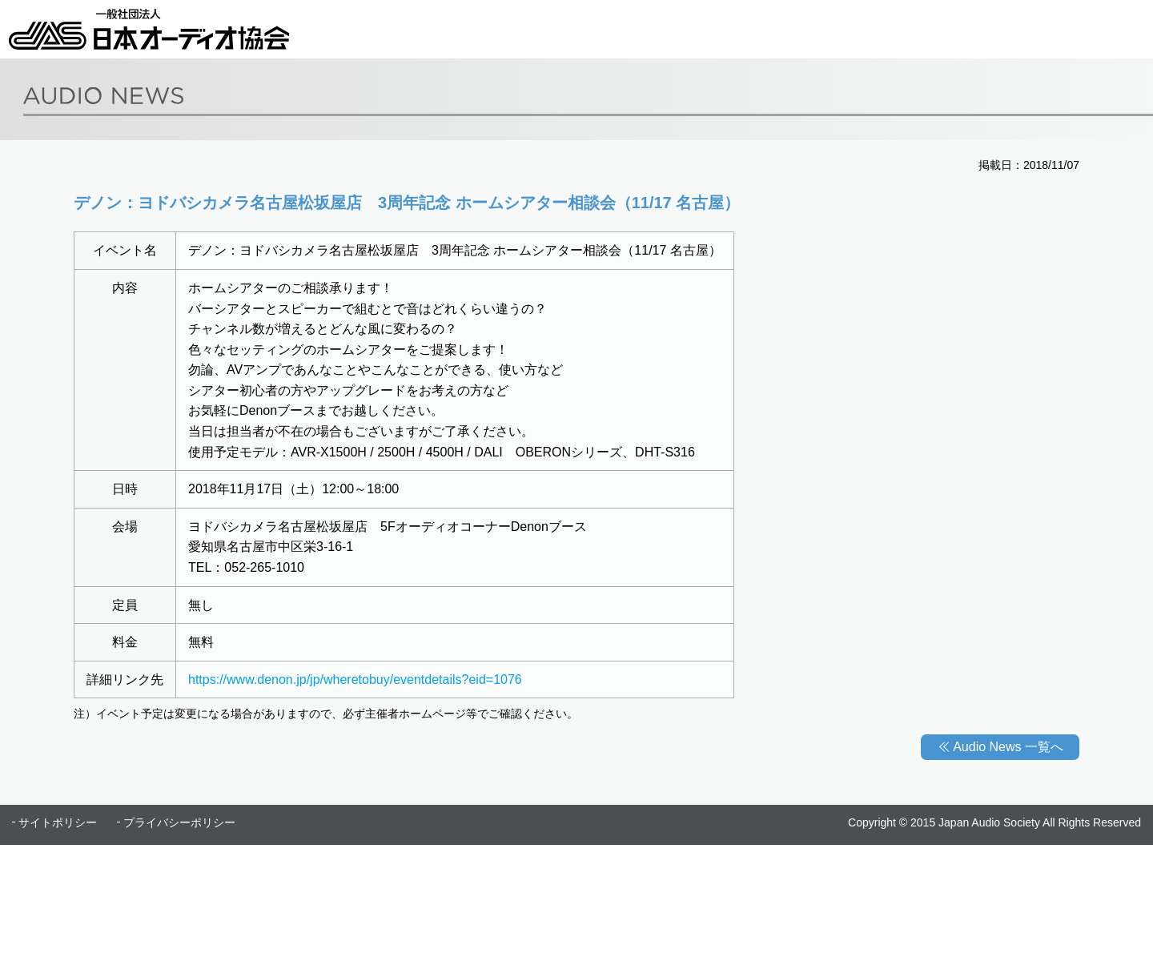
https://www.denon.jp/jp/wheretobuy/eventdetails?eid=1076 (355, 679)
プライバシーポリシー (179, 822)
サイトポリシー (57, 822)
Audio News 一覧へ (1008, 747)
